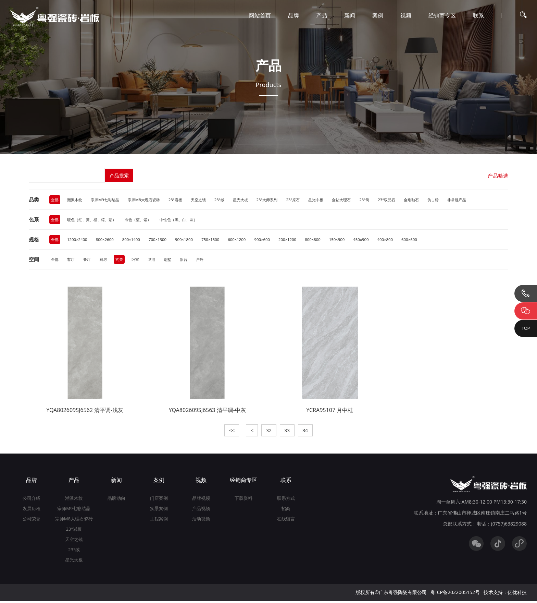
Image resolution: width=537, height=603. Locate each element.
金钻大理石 (358, 200)
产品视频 (201, 510)
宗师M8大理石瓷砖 (149, 200)
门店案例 (159, 500)
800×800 (322, 240)
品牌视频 (201, 500)
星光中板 (331, 200)
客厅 (72, 260)
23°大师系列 (279, 200)
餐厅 (89, 260)
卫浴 (156, 260)
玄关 (122, 260)
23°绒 (229, 200)
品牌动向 (116, 500)
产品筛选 (497, 175)
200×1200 (296, 240)
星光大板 (251, 200)
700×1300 (161, 240)
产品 (321, 15)
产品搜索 (119, 175)
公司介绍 (31, 500)
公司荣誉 (31, 521)
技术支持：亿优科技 (505, 594)
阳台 (189, 260)
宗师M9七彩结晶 (108, 200)
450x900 (372, 240)
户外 (206, 260)
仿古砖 (454, 200)
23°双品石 (405, 200)
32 (269, 432)
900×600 (270, 240)
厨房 (105, 260)
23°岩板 (183, 200)
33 (288, 432)
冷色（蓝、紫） (144, 220)
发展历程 (31, 510)
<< (228, 432)
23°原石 (306, 200)
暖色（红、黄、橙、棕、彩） (94, 220)
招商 (286, 510)
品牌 (293, 15)
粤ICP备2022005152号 (455, 594)
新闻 (349, 15)
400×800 (397, 240)
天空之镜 (207, 200)
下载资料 (243, 500)
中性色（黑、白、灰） (187, 220)
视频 (405, 15)
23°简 (382, 200)
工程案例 (159, 521)
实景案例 (159, 510)
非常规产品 (479, 200)
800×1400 (134, 240)
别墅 (172, 260)
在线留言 (286, 521)
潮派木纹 (76, 200)
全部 (55, 200)
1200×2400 (78, 240)
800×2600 (107, 240)
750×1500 (216, 240)
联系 (478, 15)
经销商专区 (442, 15)
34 (308, 432)
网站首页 (260, 15)
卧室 (139, 260)
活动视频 (201, 521)
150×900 (347, 240)
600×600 (422, 240)
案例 (377, 15)
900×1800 (189, 240)
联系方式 (286, 500)
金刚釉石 (431, 200)
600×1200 (243, 240)
